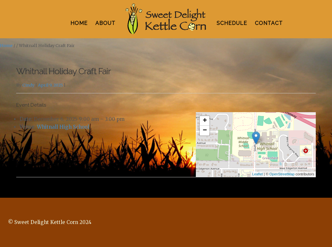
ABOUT (105, 23)
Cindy (28, 85)
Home (6, 45)
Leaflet (257, 174)
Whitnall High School (63, 127)
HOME (79, 23)
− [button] (205, 130)
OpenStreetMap (282, 174)
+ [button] (205, 121)
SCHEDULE (232, 23)
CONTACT (269, 23)
